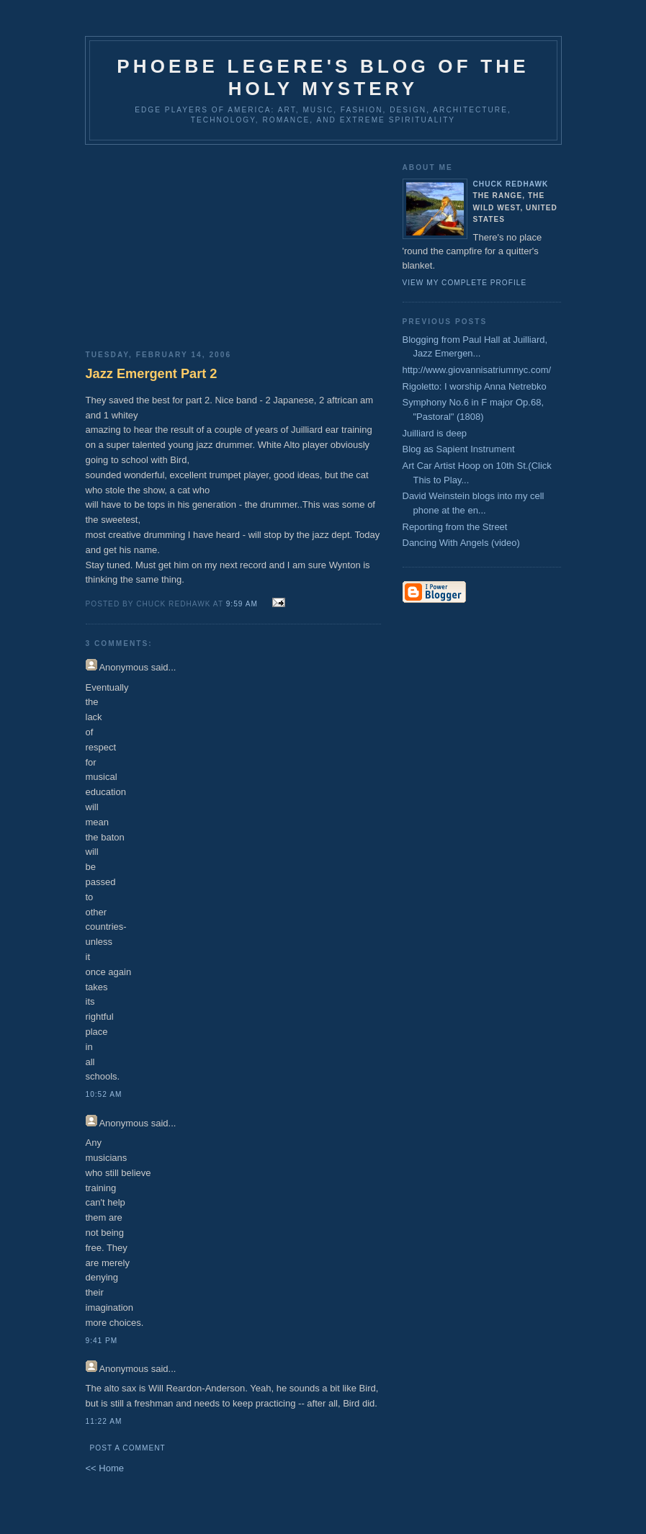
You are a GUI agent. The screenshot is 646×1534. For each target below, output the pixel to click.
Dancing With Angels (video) (461, 542)
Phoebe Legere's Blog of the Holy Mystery (323, 77)
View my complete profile (465, 283)
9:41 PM (102, 1341)
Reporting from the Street (455, 526)
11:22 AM (104, 1421)
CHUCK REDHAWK (511, 184)
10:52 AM (104, 1094)
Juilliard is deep (435, 433)
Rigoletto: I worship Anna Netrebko (475, 386)
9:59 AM (242, 604)
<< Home (105, 1468)
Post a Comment (128, 1448)
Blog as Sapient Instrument (459, 449)
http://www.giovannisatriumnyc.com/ (477, 369)
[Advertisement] (233, 242)
